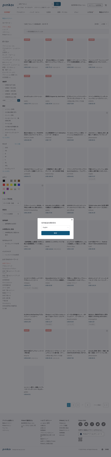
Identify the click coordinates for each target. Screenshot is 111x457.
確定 (55, 233)
